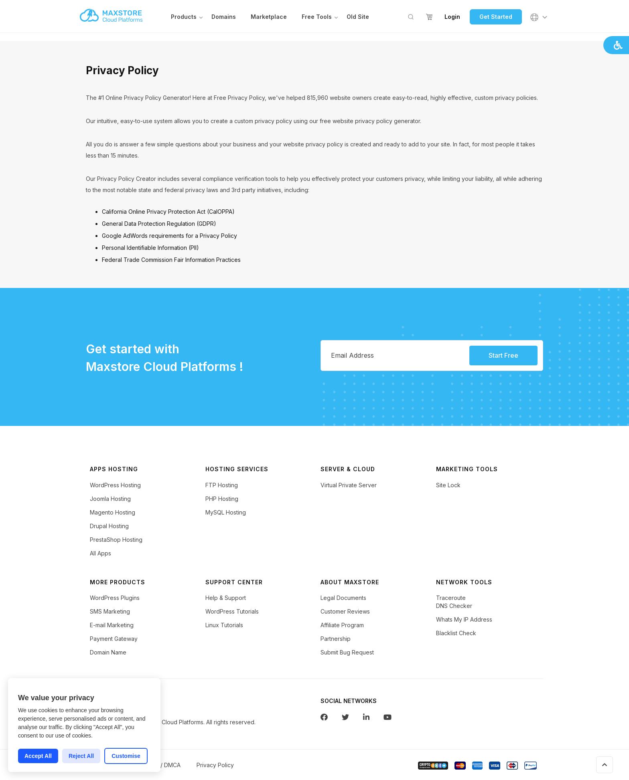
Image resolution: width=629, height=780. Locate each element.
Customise (126, 756)
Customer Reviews (345, 613)
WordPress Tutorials (232, 613)
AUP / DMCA (164, 767)
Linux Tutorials (224, 627)
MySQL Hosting (225, 514)
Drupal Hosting (109, 528)
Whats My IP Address (464, 621)
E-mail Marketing (112, 627)
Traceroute (451, 599)
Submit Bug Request (347, 654)
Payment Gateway (114, 640)
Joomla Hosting (110, 500)
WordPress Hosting (115, 487)
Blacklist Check (456, 635)
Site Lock (448, 487)
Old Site (358, 17)
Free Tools (317, 17)
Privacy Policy (215, 767)
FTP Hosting (221, 487)
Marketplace (269, 17)
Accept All (38, 756)
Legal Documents (343, 599)
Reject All (81, 756)
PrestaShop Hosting (116, 541)
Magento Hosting (112, 514)
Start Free (503, 358)
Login (452, 17)
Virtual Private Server (349, 487)
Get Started (495, 17)
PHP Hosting (221, 500)
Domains (223, 17)
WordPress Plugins (115, 599)
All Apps (100, 555)
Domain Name (108, 654)
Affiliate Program (342, 627)
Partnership (336, 640)
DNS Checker (454, 607)
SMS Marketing (110, 613)
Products (184, 17)
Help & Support (225, 599)
